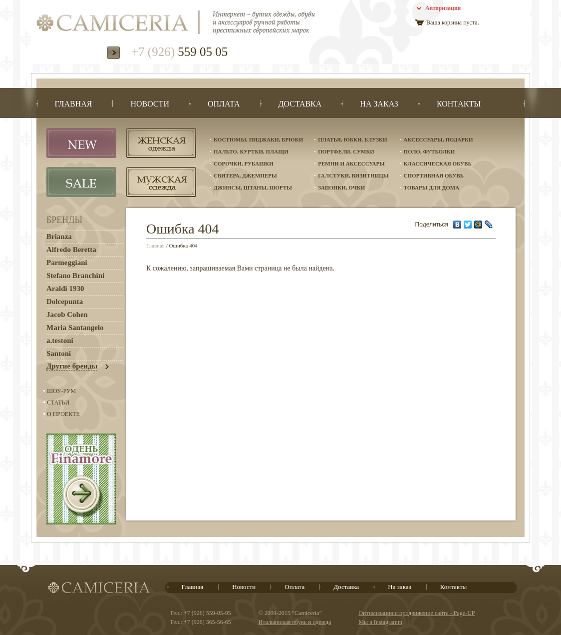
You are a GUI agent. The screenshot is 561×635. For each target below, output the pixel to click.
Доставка (346, 586)
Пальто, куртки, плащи (251, 151)
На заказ (399, 586)
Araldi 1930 (65, 288)
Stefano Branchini (75, 276)
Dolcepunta (64, 302)
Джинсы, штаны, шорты (253, 187)
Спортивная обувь (434, 175)
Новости (244, 586)
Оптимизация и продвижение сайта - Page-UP (416, 613)
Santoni (58, 354)
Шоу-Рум (61, 391)
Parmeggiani (66, 262)
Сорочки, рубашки (244, 163)
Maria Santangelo (75, 328)
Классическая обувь (438, 163)
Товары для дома (432, 187)
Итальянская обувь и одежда (295, 622)
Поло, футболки (429, 151)
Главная (155, 245)
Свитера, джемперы (245, 175)
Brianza (59, 236)
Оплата (294, 586)
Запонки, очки (341, 187)
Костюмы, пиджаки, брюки (258, 139)
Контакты (453, 586)
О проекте (63, 414)
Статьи (58, 402)
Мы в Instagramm (380, 622)
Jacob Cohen (67, 314)
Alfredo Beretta (71, 250)
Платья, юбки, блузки (352, 139)
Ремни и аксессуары (351, 163)
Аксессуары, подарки (438, 139)
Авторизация (443, 8)
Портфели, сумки (346, 151)
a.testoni (59, 340)
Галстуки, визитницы (353, 175)
